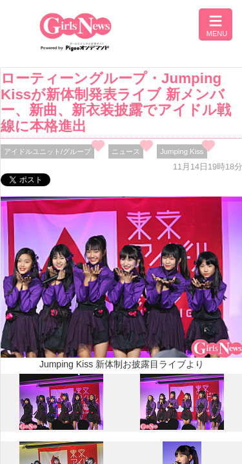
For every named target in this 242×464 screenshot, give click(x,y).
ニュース (126, 151)
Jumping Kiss (181, 151)
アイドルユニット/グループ (47, 151)
